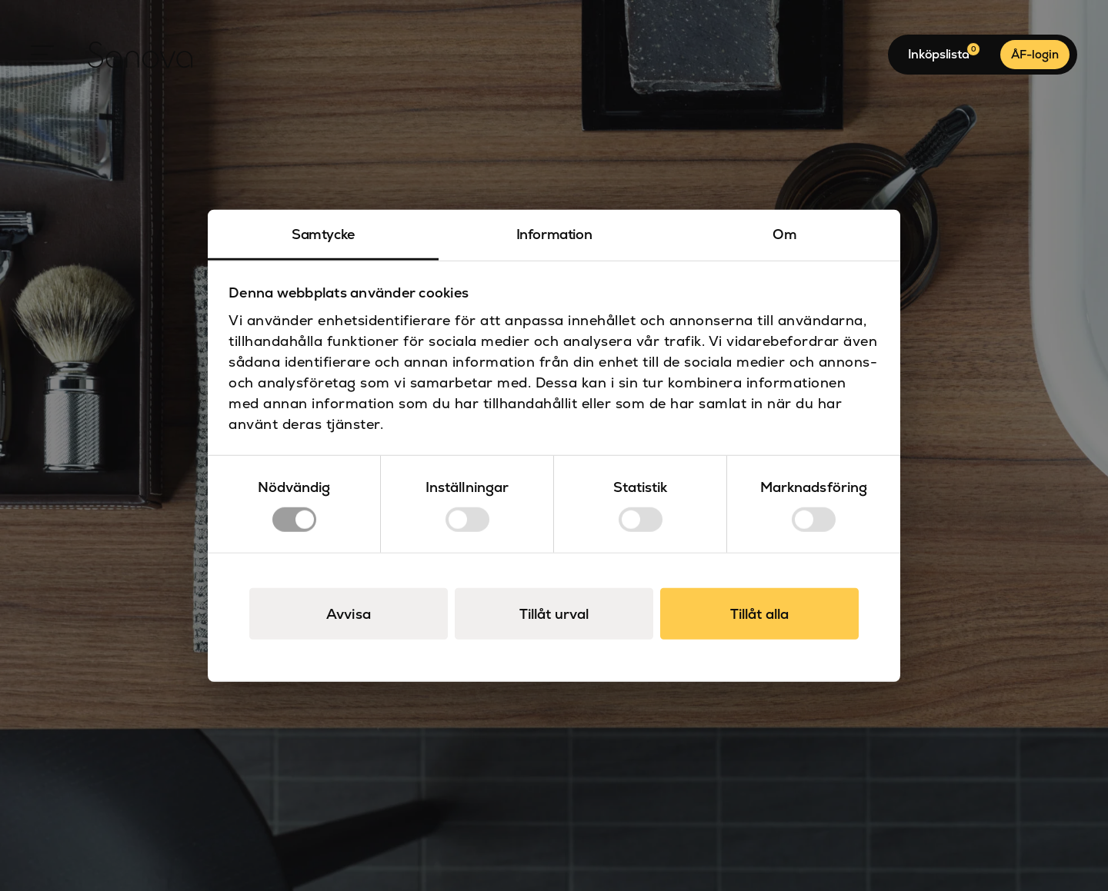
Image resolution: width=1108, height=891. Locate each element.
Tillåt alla (759, 614)
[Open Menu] (42, 54)
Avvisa (348, 614)
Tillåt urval (554, 614)
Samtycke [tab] (323, 233)
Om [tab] (784, 233)
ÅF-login (1035, 54)
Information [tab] (554, 233)
